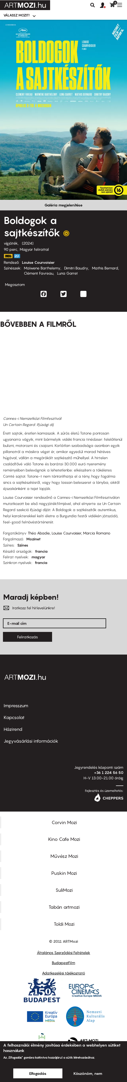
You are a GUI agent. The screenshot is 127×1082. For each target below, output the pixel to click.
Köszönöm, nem (87, 1073)
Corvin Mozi (64, 822)
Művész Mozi (64, 856)
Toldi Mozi (64, 924)
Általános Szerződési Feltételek (63, 952)
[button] (105, 5)
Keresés (92, 5)
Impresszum (16, 705)
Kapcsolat (14, 717)
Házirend (13, 729)
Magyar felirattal (34, 249)
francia (41, 551)
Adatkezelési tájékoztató (63, 973)
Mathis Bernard (105, 268)
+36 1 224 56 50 (108, 772)
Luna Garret (67, 273)
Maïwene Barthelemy (42, 268)
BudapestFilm (63, 962)
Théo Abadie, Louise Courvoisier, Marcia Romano (69, 533)
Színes (22, 545)
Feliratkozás (27, 637)
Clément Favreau (38, 273)
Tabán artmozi (64, 907)
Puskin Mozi (64, 873)
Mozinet (33, 539)
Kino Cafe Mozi (64, 839)
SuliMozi (64, 890)
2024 (27, 243)
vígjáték (11, 243)
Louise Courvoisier (38, 262)
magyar (38, 557)
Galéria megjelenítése (63, 205)
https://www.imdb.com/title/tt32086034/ (8, 256)
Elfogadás (37, 1073)
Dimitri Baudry (76, 268)
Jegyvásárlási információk (31, 741)
